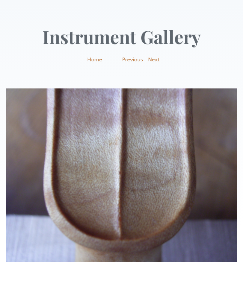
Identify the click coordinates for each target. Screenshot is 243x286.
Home (94, 59)
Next (154, 59)
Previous (132, 59)
